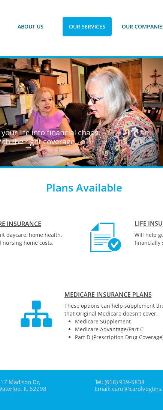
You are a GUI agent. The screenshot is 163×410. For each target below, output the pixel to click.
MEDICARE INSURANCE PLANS (108, 294)
